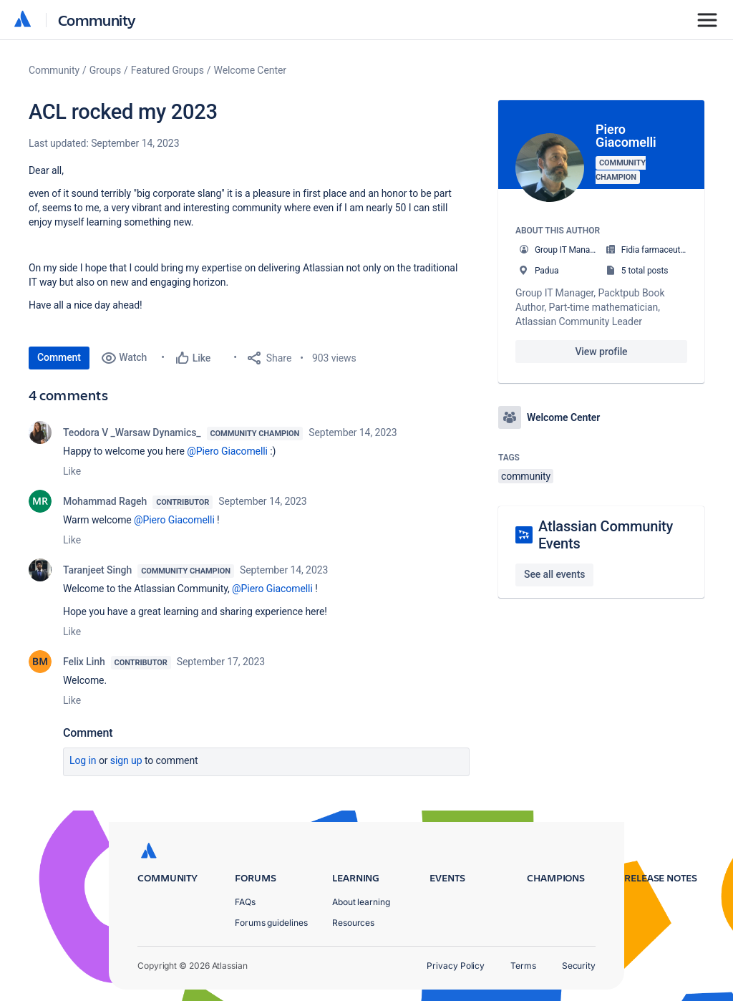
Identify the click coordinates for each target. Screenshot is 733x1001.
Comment (59, 357)
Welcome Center (250, 70)
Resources (353, 922)
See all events (554, 574)
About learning (361, 901)
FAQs (245, 901)
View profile (601, 351)
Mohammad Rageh (105, 501)
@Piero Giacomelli (227, 451)
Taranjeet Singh (97, 570)
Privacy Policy (456, 965)
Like (72, 471)
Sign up (126, 760)
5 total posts (645, 271)
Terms (523, 965)
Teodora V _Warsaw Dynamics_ (132, 432)
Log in (83, 760)
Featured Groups (167, 70)
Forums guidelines (271, 922)
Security (579, 965)
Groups (105, 70)
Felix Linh (84, 661)
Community (97, 19)
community (525, 476)
